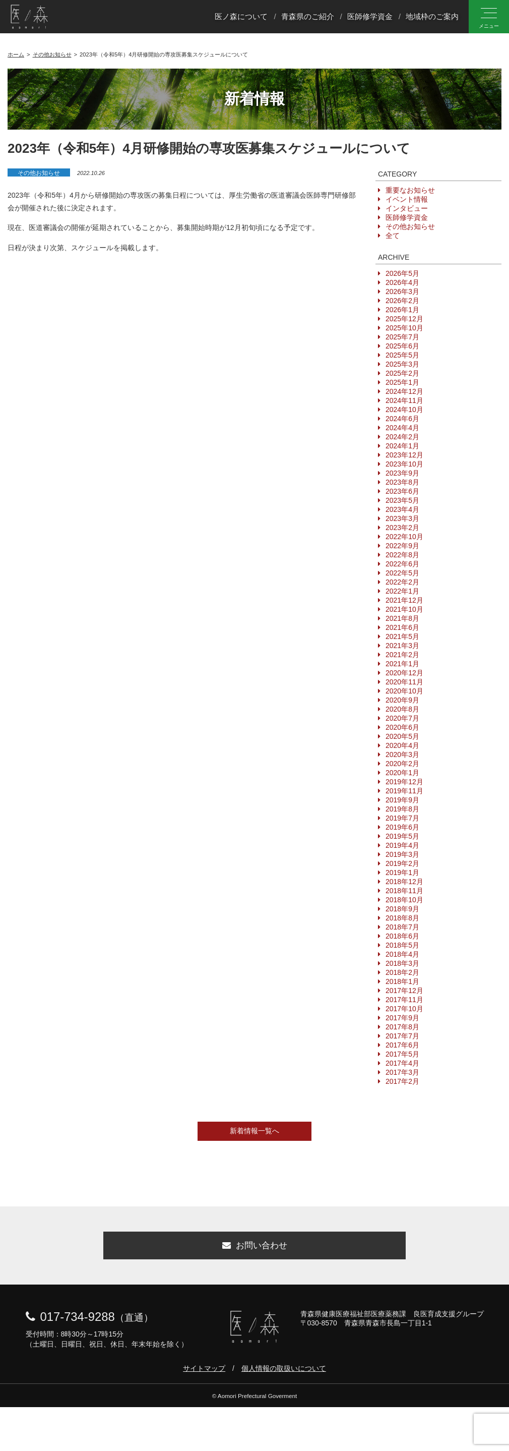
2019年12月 (404, 782)
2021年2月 (402, 655)
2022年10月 (404, 537)
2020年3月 (402, 754)
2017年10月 (404, 1009)
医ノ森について (241, 17)
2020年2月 (402, 764)
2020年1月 (402, 773)
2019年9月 (402, 800)
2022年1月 (402, 591)
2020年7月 (402, 718)
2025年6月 (402, 346)
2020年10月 (404, 691)
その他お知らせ (39, 173)
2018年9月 (402, 909)
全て (393, 235)
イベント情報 (407, 199)
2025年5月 (402, 355)
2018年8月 (402, 918)
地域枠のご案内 (432, 17)
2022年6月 (402, 564)
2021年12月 (404, 600)
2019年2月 (402, 863)
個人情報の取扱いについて (283, 1373)
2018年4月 (402, 954)
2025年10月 (404, 328)
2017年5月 (402, 1054)
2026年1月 (402, 310)
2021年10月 (404, 609)
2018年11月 (404, 891)
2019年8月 (402, 809)
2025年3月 (402, 364)
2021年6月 (402, 627)
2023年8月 (402, 482)
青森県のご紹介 (307, 17)
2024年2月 (402, 437)
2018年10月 (404, 900)
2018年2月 (402, 972)
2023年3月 (402, 518)
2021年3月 (402, 646)
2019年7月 (402, 818)
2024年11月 (404, 400)
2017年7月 (402, 1036)
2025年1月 (402, 382)
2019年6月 (402, 827)
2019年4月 (402, 845)
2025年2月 (402, 373)
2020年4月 (402, 745)
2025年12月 (404, 319)
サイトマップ (204, 1373)
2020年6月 (402, 727)
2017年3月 (402, 1072)
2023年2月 (402, 528)
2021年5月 (402, 636)
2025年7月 (402, 337)
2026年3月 (402, 291)
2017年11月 (404, 1000)
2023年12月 (404, 455)
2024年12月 (404, 391)
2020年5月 (402, 736)
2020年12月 (404, 673)
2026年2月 (402, 301)
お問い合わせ (254, 1248)
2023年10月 (404, 464)
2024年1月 (402, 446)
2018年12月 (404, 882)
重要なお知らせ (410, 190)
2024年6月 (402, 419)
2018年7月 (402, 927)
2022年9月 (402, 546)
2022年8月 (402, 555)
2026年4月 (402, 282)
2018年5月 (402, 945)
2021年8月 (402, 618)
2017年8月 (402, 1027)
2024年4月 (402, 428)
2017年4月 (402, 1063)
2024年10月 (404, 409)
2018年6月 (402, 936)
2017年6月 (402, 1045)
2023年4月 (402, 509)
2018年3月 (402, 963)
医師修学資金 (370, 17)
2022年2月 (402, 582)
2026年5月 (402, 273)
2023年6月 (402, 491)
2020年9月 (402, 700)
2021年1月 (402, 664)
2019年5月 (402, 836)
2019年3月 (402, 854)
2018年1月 (402, 981)
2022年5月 (402, 573)
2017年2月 (402, 1081)
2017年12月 (404, 990)
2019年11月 (404, 791)
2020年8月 (402, 709)
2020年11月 (404, 682)
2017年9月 (402, 1018)
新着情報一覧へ (254, 1131)
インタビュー (407, 208)
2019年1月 (402, 872)
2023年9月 (402, 473)
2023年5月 (402, 500)
